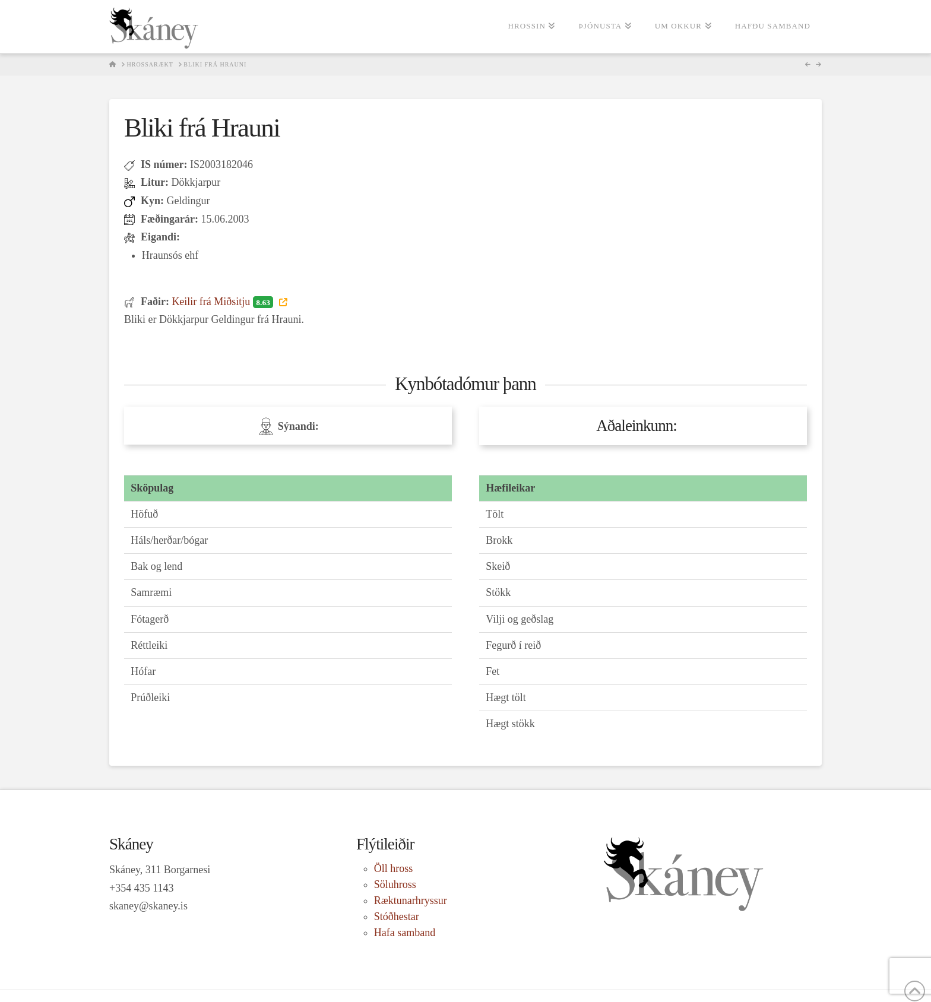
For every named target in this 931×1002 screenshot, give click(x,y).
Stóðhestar (396, 916)
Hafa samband (404, 932)
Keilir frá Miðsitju (224, 301)
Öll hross (393, 868)
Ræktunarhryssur (410, 900)
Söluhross (395, 884)
